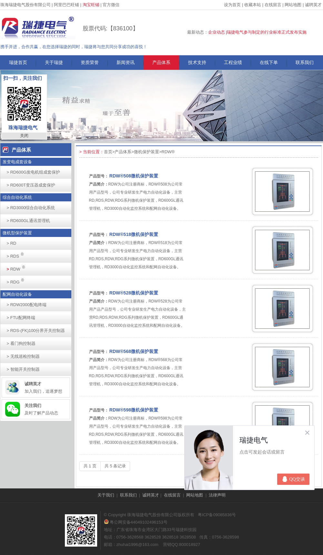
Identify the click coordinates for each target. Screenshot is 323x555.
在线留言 (273, 4)
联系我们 (305, 62)
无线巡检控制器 (23, 356)
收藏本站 (252, 4)
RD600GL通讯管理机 (28, 220)
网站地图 (293, 4)
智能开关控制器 (23, 369)
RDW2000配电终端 (26, 304)
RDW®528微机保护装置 (133, 292)
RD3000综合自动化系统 (31, 207)
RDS (17, 254)
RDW (18, 267)
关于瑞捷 (54, 62)
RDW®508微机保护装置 (133, 175)
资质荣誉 (90, 62)
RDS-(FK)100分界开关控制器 (36, 330)
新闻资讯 (125, 62)
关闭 (24, 135)
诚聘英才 (313, 4)
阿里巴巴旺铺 (66, 4)
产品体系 (161, 62)
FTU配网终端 (21, 317)
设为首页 (232, 4)
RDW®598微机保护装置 (133, 409)
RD (11, 243)
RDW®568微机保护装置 (133, 351)
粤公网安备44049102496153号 (135, 522)
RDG (17, 280)
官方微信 (111, 4)
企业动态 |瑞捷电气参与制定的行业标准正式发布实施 (257, 32)
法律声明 (217, 495)
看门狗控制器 (21, 343)
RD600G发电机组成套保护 (33, 172)
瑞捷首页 (18, 62)
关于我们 (105, 495)
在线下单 (269, 62)
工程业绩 (233, 62)
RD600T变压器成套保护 (31, 185)
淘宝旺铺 (91, 4)
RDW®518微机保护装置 (133, 234)
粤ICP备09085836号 (217, 514)
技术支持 (197, 62)
